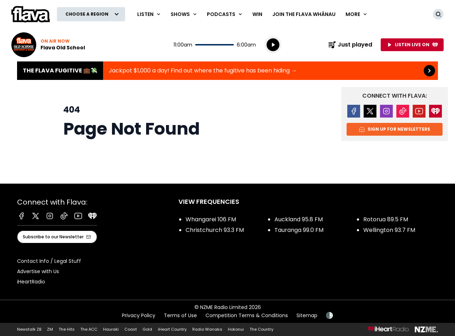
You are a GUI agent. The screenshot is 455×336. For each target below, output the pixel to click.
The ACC (88, 329)
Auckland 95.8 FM (298, 219)
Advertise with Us (38, 271)
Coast (130, 329)
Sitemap (306, 315)
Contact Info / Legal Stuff (49, 261)
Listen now (48, 44)
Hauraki (111, 329)
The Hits (67, 329)
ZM (50, 329)
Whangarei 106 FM (211, 219)
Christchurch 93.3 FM (215, 230)
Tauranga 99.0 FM (298, 230)
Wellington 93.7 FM (389, 230)
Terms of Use (180, 315)
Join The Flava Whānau (304, 14)
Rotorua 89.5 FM (385, 219)
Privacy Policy (138, 315)
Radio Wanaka (207, 329)
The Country (261, 329)
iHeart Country (172, 329)
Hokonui (236, 329)
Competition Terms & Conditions (246, 315)
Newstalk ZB (29, 329)
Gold (147, 329)
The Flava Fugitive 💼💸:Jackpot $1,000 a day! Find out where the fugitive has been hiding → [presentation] (227, 70)
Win (257, 14)
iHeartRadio (31, 281)
